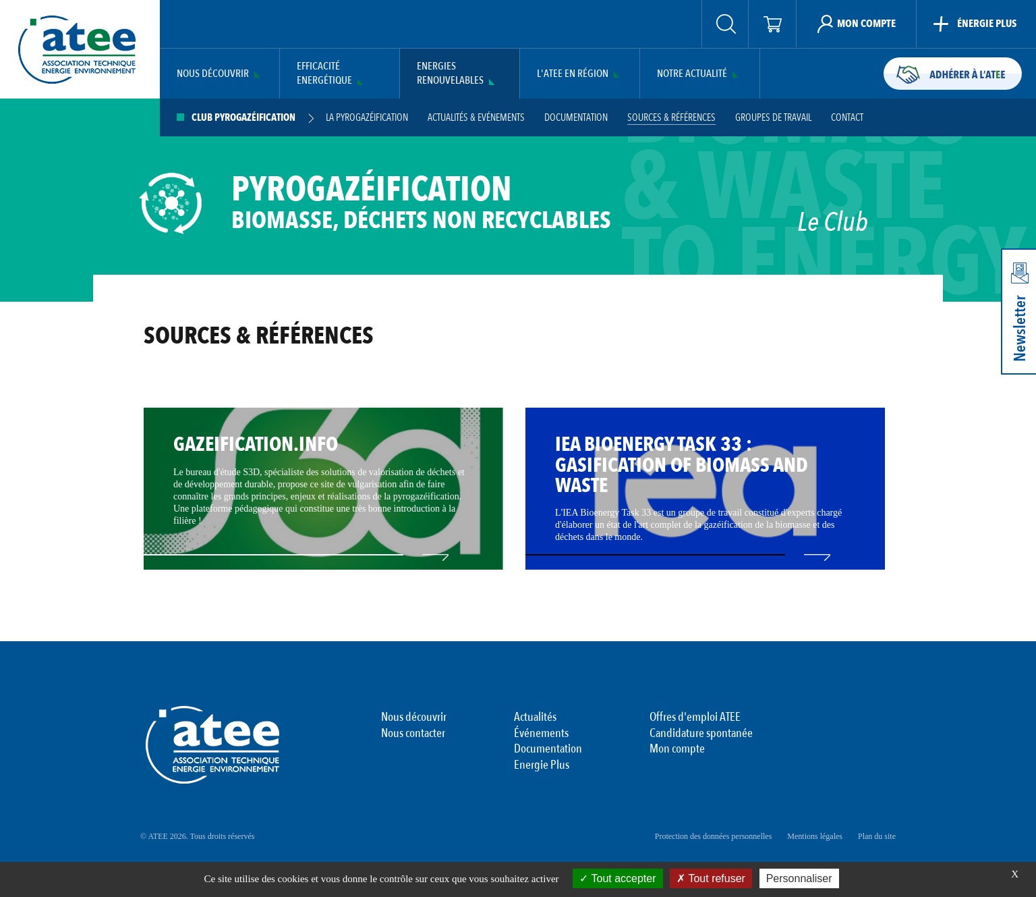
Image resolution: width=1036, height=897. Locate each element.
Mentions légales (814, 836)
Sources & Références (671, 117)
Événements (541, 733)
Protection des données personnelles (713, 836)
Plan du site (877, 836)
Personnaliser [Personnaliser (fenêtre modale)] (799, 878)
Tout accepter (617, 878)
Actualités (535, 717)
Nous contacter (413, 733)
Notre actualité (692, 74)
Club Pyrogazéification (243, 117)
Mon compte (677, 749)
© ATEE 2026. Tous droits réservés (197, 836)
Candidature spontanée (701, 733)
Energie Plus (541, 765)
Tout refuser (711, 878)
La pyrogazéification (367, 117)
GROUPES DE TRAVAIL (773, 117)
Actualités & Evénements (476, 117)
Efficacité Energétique (324, 73)
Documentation (576, 117)
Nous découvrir (213, 74)
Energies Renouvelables (450, 73)
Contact (847, 117)
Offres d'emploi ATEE (695, 717)
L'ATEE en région (572, 74)
